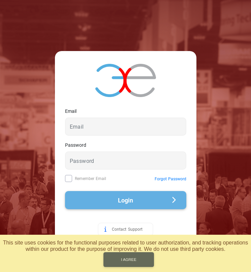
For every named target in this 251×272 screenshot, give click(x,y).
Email (70, 111)
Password (75, 145)
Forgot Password (170, 179)
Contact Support (127, 229)
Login (147, 200)
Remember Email (90, 178)
